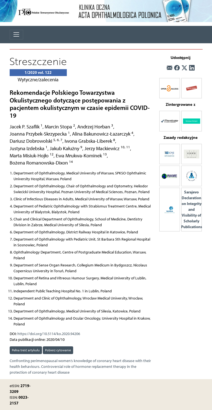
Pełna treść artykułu (26, 350)
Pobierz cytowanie (58, 350)
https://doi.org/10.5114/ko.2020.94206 (48, 333)
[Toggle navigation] (16, 34)
